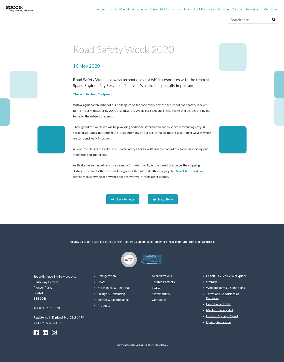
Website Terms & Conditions (225, 287)
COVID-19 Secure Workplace (226, 276)
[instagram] (54, 332)
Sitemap (211, 282)
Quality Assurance (218, 322)
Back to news (125, 199)
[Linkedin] (45, 332)
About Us (103, 9)
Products (224, 9)
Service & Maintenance (164, 9)
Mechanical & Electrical (198, 9)
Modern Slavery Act (219, 310)
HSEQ (156, 287)
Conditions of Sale (218, 304)
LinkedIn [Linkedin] (188, 241)
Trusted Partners (163, 282)
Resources (252, 9)
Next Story (165, 199)
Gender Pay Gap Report (222, 316)
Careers (237, 9)
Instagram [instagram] (174, 241)
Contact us (271, 9)
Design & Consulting (111, 294)
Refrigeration (136, 9)
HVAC (118, 9)
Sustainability (161, 294)
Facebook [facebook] (207, 241)
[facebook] (36, 332)
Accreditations (162, 276)
